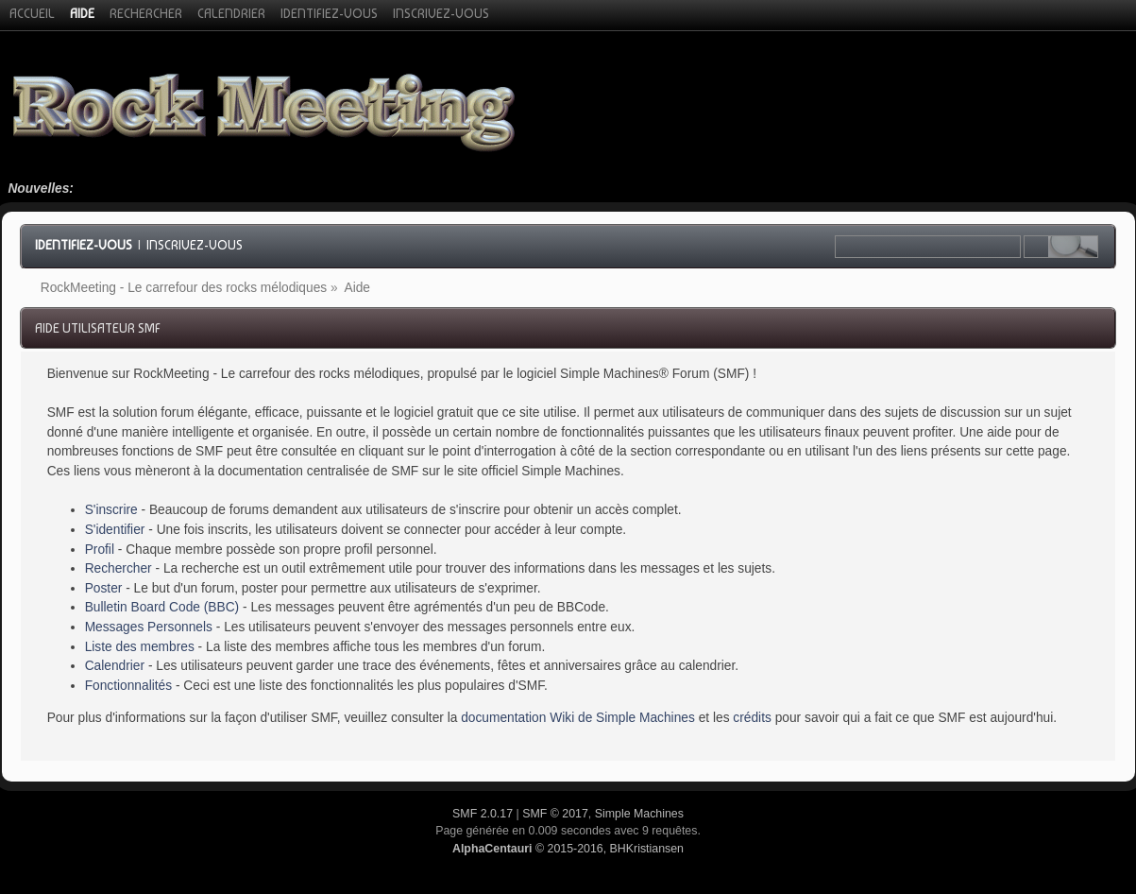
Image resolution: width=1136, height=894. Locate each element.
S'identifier (115, 530)
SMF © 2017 (555, 813)
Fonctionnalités (128, 686)
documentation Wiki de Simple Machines (578, 718)
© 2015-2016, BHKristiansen (568, 848)
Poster (104, 588)
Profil (99, 549)
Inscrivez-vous (194, 244)
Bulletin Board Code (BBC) (162, 607)
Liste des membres (140, 647)
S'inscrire (111, 510)
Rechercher (118, 568)
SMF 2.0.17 (482, 813)
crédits (752, 718)
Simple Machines (639, 813)
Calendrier (114, 666)
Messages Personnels (148, 627)
